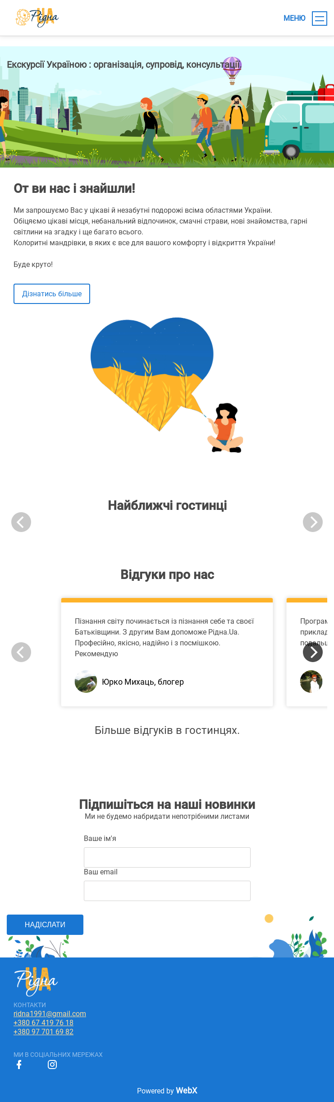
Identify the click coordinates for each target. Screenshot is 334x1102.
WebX (186, 1090)
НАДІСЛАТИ (45, 925)
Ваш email (101, 872)
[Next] (313, 652)
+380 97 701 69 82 (43, 1031)
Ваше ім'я (100, 838)
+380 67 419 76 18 (43, 1022)
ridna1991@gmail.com (50, 1013)
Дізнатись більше (52, 294)
